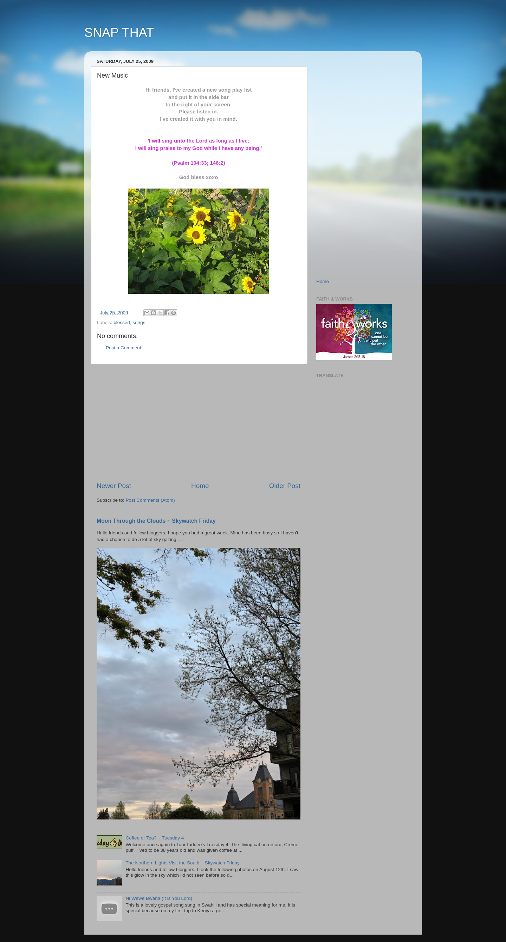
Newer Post (114, 485)
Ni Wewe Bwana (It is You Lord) (158, 898)
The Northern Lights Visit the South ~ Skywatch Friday (182, 862)
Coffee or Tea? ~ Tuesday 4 (154, 838)
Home (200, 485)
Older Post (284, 485)
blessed (121, 322)
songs (138, 322)
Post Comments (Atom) (150, 500)
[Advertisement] (198, 423)
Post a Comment (123, 347)
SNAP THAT (119, 32)
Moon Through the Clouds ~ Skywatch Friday (156, 521)
